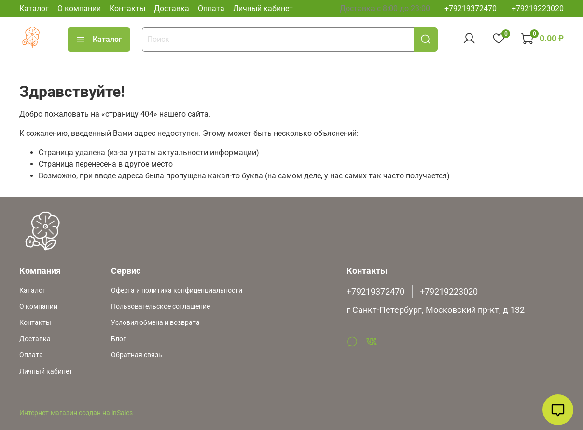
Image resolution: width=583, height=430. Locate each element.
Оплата (211, 8)
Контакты (127, 8)
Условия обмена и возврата (155, 323)
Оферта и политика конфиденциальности (176, 290)
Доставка (171, 8)
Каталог (34, 8)
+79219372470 (470, 8)
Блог (118, 339)
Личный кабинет (263, 8)
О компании (79, 8)
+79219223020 (538, 8)
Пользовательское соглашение (160, 306)
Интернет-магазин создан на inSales (76, 413)
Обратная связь (136, 355)
